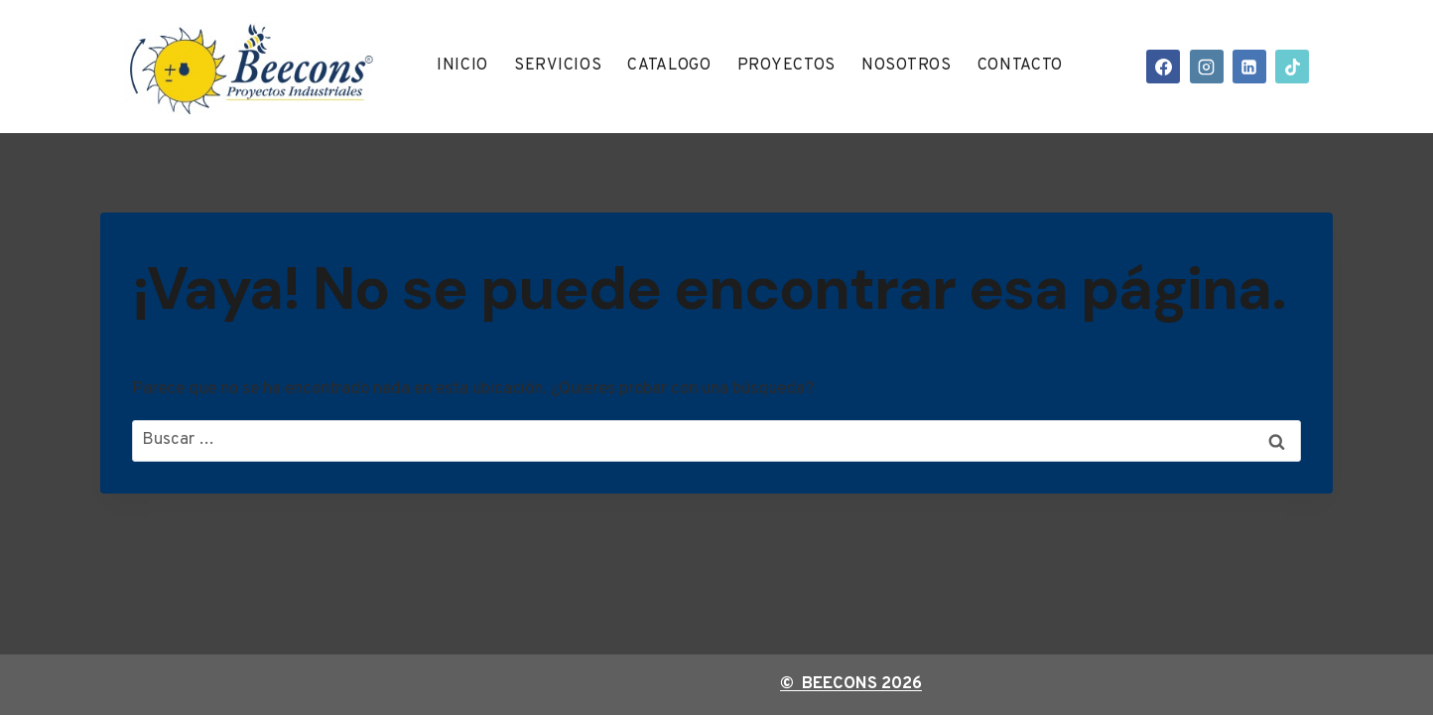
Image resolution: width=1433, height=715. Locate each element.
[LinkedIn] (1249, 66)
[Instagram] (1207, 66)
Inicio (462, 65)
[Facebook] (1163, 66)
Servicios (557, 65)
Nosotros (906, 65)
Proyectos (786, 65)
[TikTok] (1292, 66)
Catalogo (669, 65)
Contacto (1020, 65)
